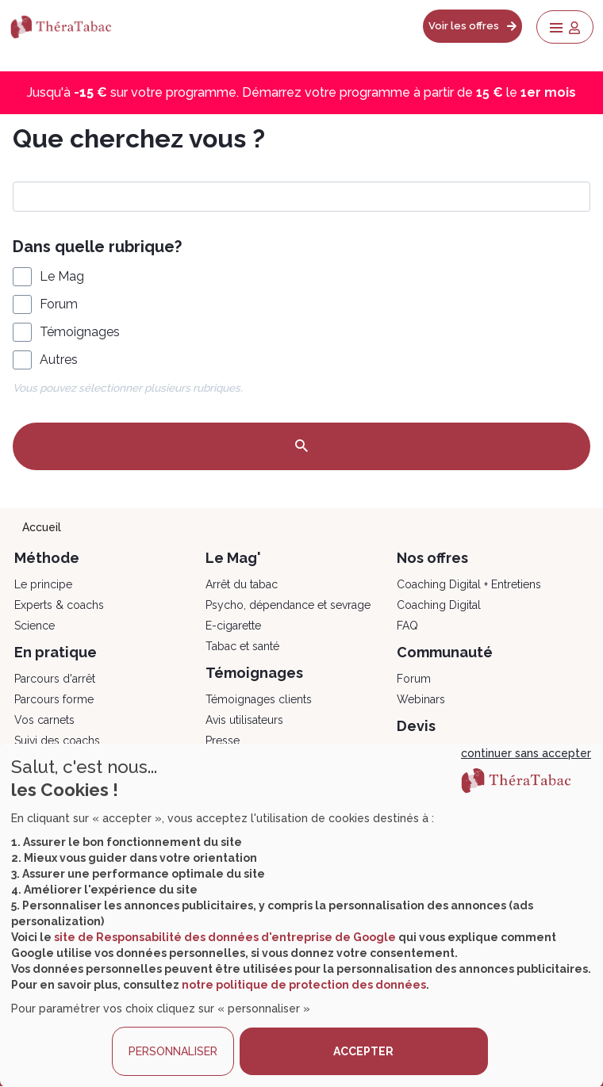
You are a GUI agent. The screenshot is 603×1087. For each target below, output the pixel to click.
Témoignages (80, 331)
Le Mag (62, 276)
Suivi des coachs (57, 740)
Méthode (46, 557)
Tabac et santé (242, 646)
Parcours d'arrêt (54, 678)
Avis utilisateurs (244, 720)
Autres (59, 359)
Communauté (445, 652)
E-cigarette (233, 625)
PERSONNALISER (173, 1051)
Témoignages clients (258, 699)
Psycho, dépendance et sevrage (288, 605)
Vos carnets (44, 720)
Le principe (43, 584)
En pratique (55, 652)
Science (34, 625)
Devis (416, 726)
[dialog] (301, 915)
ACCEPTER (363, 1051)
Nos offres (432, 557)
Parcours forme (54, 699)
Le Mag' (233, 557)
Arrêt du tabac (241, 584)
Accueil (41, 527)
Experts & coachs (59, 605)
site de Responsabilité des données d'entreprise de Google (225, 937)
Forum (59, 304)
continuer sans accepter (526, 753)
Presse (222, 740)
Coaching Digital (439, 605)
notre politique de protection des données (304, 984)
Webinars (421, 699)
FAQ (407, 625)
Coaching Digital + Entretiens (469, 584)
